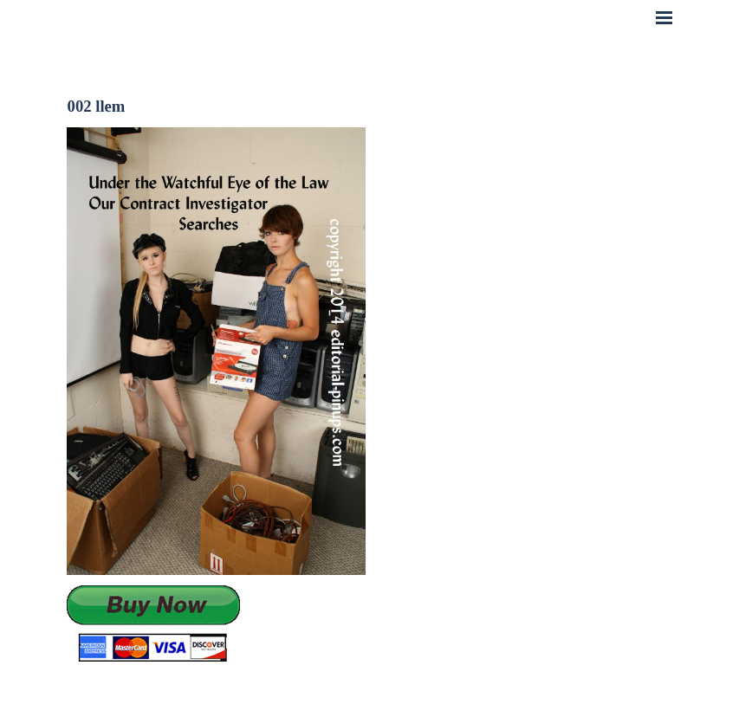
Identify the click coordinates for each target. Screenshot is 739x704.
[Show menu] (664, 17)
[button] (153, 624)
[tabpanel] (216, 624)
